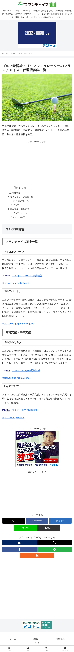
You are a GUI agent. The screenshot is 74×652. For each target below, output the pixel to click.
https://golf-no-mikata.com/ (15, 379)
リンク (37, 644)
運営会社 (37, 640)
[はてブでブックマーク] (60, 522)
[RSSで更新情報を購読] (37, 556)
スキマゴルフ (19, 218)
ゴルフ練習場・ (15, 193)
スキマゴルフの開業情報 (25, 411)
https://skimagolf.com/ (13, 418)
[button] (48, 529)
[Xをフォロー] (54, 543)
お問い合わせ (61, 640)
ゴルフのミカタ (20, 214)
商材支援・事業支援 (20, 210)
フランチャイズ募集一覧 (22, 197)
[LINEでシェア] (25, 529)
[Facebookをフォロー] (19, 550)
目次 (16, 187)
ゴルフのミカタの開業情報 (26, 371)
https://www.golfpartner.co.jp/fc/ (18, 324)
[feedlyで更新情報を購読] (54, 550)
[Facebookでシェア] (37, 522)
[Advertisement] (37, 162)
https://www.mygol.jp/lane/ (15, 284)
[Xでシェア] (13, 522)
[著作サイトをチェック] (19, 543)
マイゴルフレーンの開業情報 (27, 276)
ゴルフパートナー (21, 206)
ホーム (13, 640)
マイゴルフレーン (21, 201)
